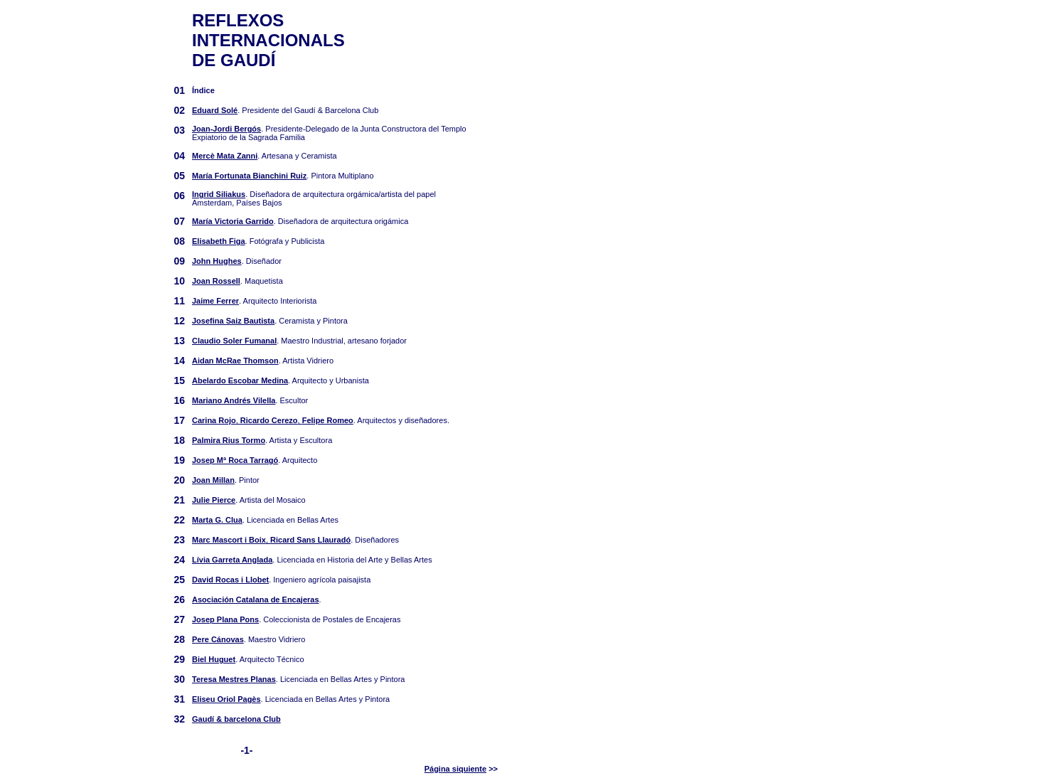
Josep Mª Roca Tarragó (235, 460)
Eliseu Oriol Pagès (226, 699)
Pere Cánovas (218, 639)
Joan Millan (213, 480)
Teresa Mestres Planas (234, 679)
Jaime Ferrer (215, 301)
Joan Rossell (216, 281)
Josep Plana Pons (225, 619)
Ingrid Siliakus (218, 194)
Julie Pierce (213, 500)
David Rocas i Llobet (230, 579)
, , (272, 420)
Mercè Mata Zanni (224, 155)
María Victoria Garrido (233, 221)
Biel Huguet (213, 659)
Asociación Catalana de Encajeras (255, 599)
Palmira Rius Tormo (228, 440)
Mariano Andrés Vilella (233, 400)
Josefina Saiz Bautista (233, 320)
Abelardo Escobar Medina (240, 380)
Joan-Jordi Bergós (226, 128)
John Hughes (217, 261)
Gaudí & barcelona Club (236, 719)
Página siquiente (455, 768)
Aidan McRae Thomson (235, 360)
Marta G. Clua (217, 520)
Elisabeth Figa (218, 241)
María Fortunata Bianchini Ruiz (249, 175)
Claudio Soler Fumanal (234, 340)
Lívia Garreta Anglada (232, 559)
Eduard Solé (214, 110)
